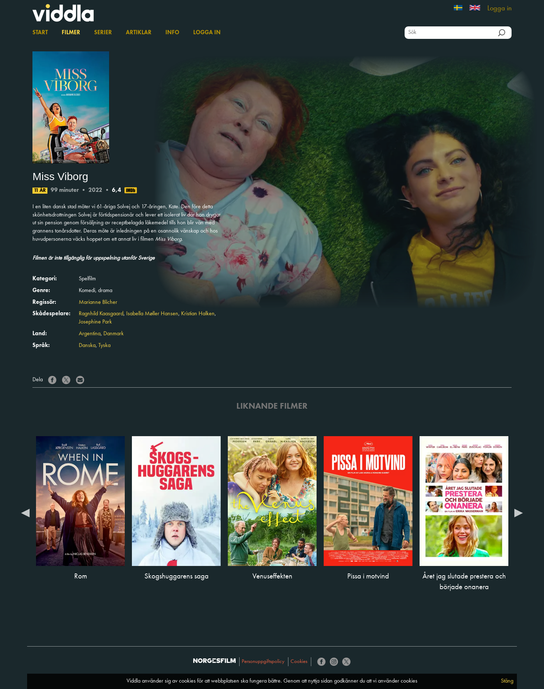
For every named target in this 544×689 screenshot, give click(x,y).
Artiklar (139, 33)
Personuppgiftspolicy (263, 661)
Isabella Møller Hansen (152, 314)
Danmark (113, 334)
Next (519, 512)
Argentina (90, 334)
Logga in (499, 8)
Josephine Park (95, 322)
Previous (25, 512)
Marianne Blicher (98, 302)
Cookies (299, 661)
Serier (103, 33)
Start (40, 33)
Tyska (104, 345)
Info (172, 33)
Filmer (71, 33)
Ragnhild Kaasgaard (101, 314)
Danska (87, 345)
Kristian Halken (198, 314)
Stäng (507, 681)
